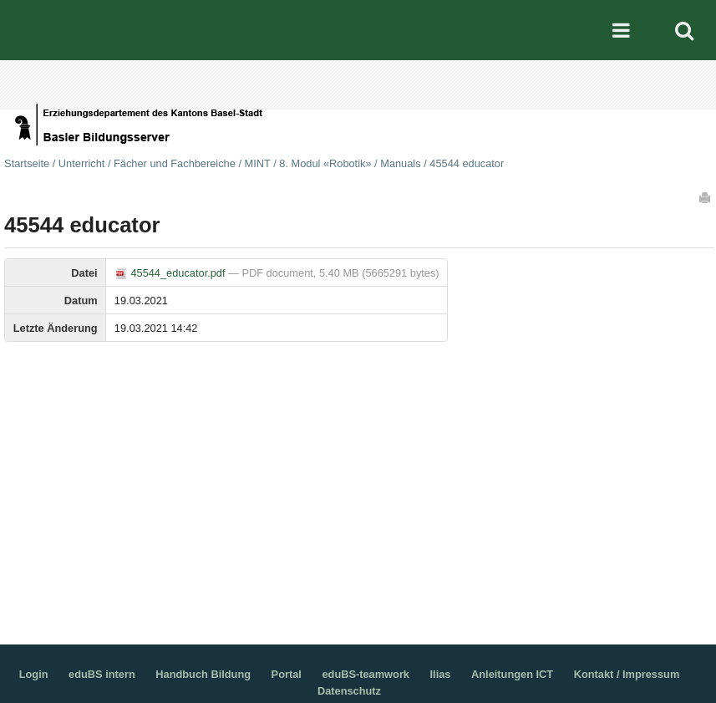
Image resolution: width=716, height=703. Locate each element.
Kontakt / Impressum (627, 674)
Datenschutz (349, 691)
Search (684, 30)
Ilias (440, 674)
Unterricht (81, 163)
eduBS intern (102, 674)
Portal (287, 674)
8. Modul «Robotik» (325, 163)
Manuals (400, 163)
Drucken (706, 197)
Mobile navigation (622, 30)
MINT (258, 163)
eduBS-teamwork (365, 674)
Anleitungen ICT (512, 674)
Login (33, 674)
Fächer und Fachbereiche (175, 163)
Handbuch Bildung (203, 674)
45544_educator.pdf (171, 273)
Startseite (26, 163)
